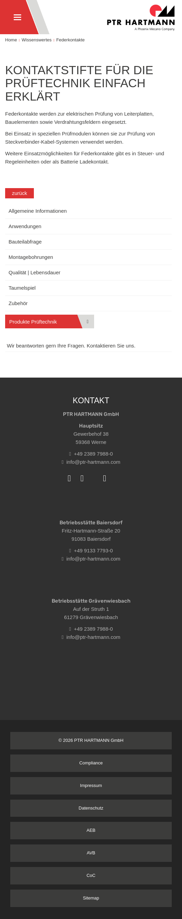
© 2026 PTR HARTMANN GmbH (91, 740)
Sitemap (91, 898)
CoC (91, 875)
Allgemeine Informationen (38, 211)
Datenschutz (91, 808)
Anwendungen (25, 226)
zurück (19, 193)
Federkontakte (70, 39)
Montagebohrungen (31, 257)
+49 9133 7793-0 (91, 550)
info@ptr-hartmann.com (91, 462)
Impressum (91, 785)
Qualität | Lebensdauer (35, 272)
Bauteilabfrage (25, 242)
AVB (91, 852)
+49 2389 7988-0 (91, 454)
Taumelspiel (22, 288)
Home (11, 39)
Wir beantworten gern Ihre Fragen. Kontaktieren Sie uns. (71, 346)
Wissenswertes (36, 39)
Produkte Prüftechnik (33, 322)
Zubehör (18, 303)
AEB (91, 830)
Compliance (91, 762)
